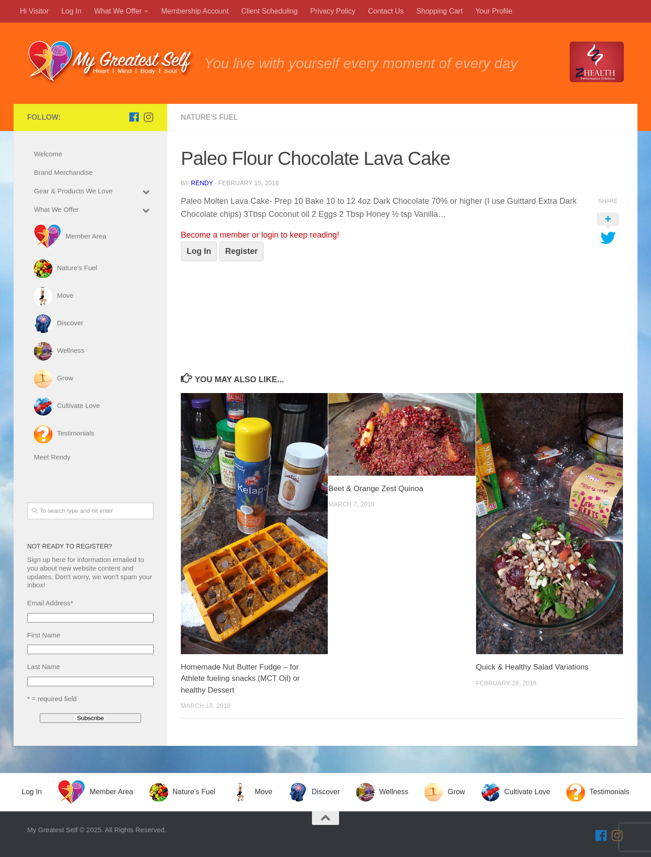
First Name (43, 635)
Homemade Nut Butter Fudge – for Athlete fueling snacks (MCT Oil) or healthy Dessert (240, 678)
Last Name (43, 666)
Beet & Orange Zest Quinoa (375, 488)
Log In (199, 251)
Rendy (202, 183)
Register (241, 251)
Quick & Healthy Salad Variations (532, 667)
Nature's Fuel (209, 117)
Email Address (50, 603)
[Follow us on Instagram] (148, 117)
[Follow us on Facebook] (133, 117)
